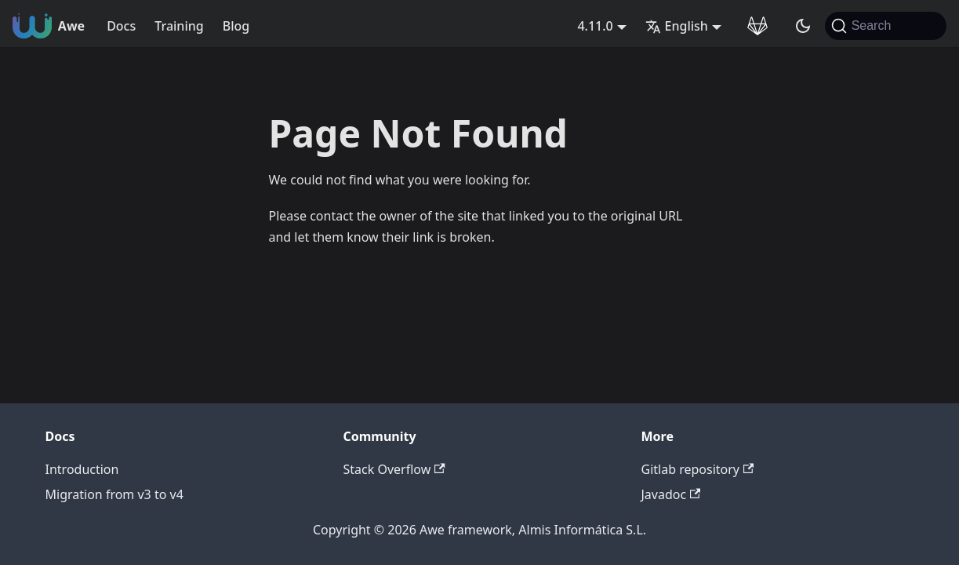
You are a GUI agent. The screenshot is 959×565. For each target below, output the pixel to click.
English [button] (676, 26)
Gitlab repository (697, 469)
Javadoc (671, 494)
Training (178, 26)
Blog (236, 26)
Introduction (82, 469)
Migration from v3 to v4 (114, 494)
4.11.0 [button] (594, 26)
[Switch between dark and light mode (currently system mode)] (803, 25)
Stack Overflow (394, 469)
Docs (121, 26)
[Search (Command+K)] (885, 26)
